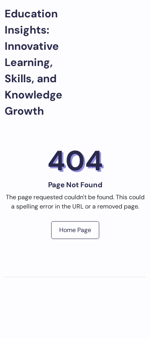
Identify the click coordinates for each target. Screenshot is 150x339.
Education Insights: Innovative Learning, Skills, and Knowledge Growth (33, 62)
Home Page (75, 230)
